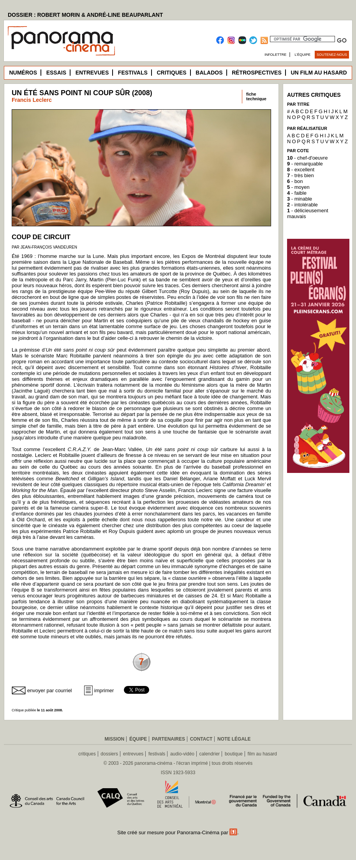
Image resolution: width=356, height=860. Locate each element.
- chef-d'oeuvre (307, 158)
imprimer (104, 690)
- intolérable (302, 205)
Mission (115, 739)
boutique (234, 754)
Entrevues (92, 72)
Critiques (171, 72)
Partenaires (168, 739)
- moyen (298, 187)
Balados (209, 72)
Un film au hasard (319, 72)
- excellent (300, 169)
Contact (201, 739)
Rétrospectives (257, 72)
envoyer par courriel (49, 690)
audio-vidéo (182, 754)
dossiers (109, 754)
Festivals (133, 72)
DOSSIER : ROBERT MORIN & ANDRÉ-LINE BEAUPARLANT (85, 15)
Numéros (23, 72)
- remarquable (305, 164)
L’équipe (303, 55)
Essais (56, 72)
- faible (297, 193)
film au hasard (262, 754)
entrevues (133, 754)
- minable (299, 199)
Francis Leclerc (32, 100)
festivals (156, 754)
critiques (87, 754)
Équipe (138, 739)
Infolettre (275, 55)
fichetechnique (256, 96)
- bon (295, 181)
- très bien (300, 175)
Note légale (233, 739)
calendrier (209, 754)
